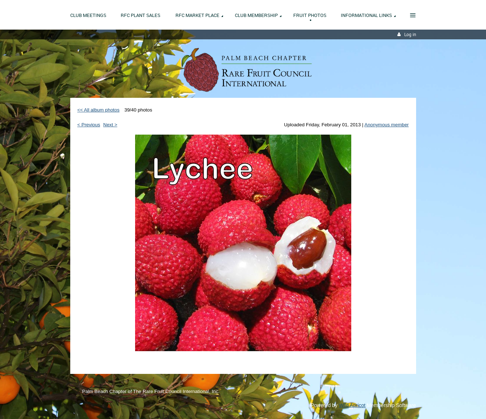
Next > (110, 124)
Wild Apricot (352, 405)
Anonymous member (387, 124)
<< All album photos (98, 110)
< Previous (88, 124)
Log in (410, 34)
